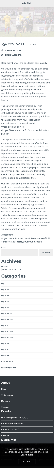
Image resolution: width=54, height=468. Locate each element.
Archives (4, 266)
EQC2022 (5, 307)
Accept (27, 461)
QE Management (8, 367)
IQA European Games (10, 423)
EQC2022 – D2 (7, 319)
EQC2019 (5, 289)
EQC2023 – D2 (7, 337)
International (13, 55)
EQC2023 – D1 (7, 331)
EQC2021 (5, 301)
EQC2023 (5, 325)
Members (5, 401)
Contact (4, 407)
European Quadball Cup (12, 417)
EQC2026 (5, 355)
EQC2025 (5, 349)
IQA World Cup (7, 429)
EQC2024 (5, 343)
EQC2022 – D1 (7, 313)
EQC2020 (5, 295)
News (3, 389)
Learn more (27, 454)
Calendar (5, 435)
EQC (3, 283)
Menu (28, 3)
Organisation (7, 395)
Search (4, 247)
